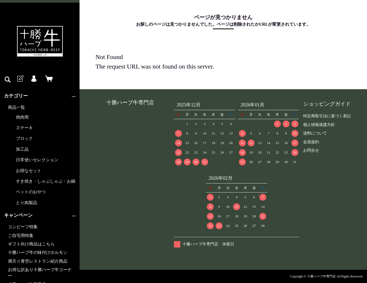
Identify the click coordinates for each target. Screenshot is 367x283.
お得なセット (28, 170)
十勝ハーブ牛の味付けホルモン (37, 252)
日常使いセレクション (37, 160)
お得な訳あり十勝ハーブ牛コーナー (40, 272)
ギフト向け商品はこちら (31, 244)
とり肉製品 (26, 202)
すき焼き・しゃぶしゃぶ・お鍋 (45, 181)
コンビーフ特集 (23, 226)
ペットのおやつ (31, 192)
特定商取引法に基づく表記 (327, 116)
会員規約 (311, 142)
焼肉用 (22, 117)
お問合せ (311, 150)
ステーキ (24, 127)
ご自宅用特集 (20, 235)
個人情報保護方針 (319, 125)
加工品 (22, 149)
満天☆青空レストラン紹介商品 (37, 261)
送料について (315, 133)
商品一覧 (16, 107)
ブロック (24, 138)
